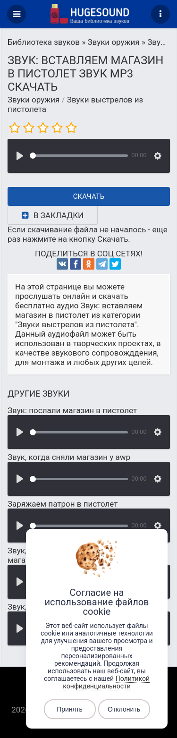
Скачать (89, 196)
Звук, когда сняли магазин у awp (69, 457)
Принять (70, 709)
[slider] (79, 155)
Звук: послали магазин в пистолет (72, 410)
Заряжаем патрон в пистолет (63, 504)
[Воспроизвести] (19, 155)
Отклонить (124, 709)
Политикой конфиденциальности (106, 682)
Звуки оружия (33, 99)
